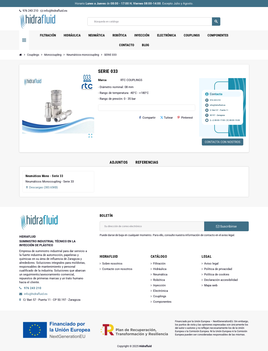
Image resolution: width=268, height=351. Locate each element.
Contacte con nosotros (117, 269)
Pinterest (185, 117)
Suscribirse (226, 226)
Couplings (159, 296)
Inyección (159, 285)
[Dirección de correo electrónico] (152, 226)
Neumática (160, 274)
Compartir (147, 117)
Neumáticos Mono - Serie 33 (44, 176)
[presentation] (129, 247)
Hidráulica (159, 269)
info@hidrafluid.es (53, 10)
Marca (102, 80)
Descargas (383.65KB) (41, 187)
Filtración (159, 263)
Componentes (162, 301)
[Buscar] (153, 21)
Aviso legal (211, 263)
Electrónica (160, 291)
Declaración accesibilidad (221, 280)
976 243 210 (28, 10)
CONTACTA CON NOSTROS (222, 142)
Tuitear (166, 117)
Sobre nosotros (112, 263)
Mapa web (210, 285)
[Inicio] (20, 55)
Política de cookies (216, 274)
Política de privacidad (218, 269)
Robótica (159, 280)
